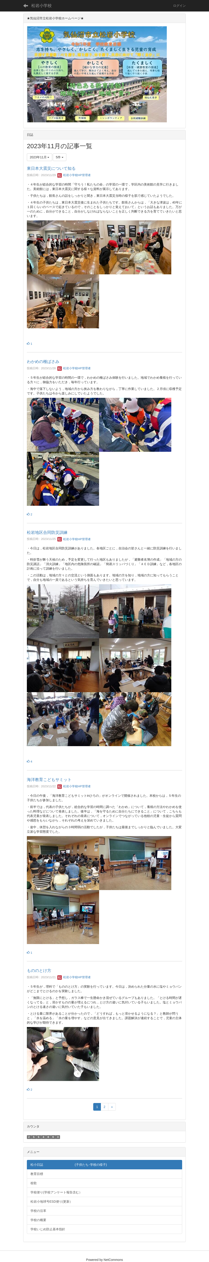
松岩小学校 (41, 5)
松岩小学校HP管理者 (74, 175)
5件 (59, 157)
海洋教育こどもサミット (49, 779)
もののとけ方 (39, 970)
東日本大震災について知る (51, 168)
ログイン (179, 5)
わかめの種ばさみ (43, 361)
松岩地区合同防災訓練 (47, 532)
